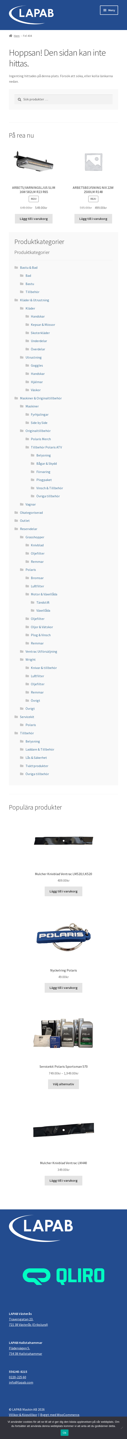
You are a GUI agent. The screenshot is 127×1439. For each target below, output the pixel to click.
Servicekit (27, 717)
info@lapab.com (21, 1382)
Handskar (38, 316)
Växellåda (43, 610)
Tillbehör (32, 292)
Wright (31, 659)
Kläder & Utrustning (34, 300)
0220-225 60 (17, 1377)
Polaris (31, 569)
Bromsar (37, 578)
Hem (17, 36)
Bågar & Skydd (46, 463)
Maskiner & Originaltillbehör (41, 398)
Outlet (25, 520)
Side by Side (39, 423)
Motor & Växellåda (44, 594)
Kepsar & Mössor (43, 324)
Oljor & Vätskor (42, 627)
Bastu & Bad (28, 267)
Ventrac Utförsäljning (41, 651)
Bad (28, 275)
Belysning (43, 455)
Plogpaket (44, 480)
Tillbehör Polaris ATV (46, 447)
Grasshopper (35, 537)
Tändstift (43, 602)
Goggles (37, 365)
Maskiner (32, 406)
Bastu (30, 284)
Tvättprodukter (37, 766)
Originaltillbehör (38, 431)
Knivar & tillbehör (44, 668)
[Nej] (122, 1428)
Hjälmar (37, 382)
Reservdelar (28, 529)
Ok (64, 1432)
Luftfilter (37, 586)
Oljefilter (37, 553)
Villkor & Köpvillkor (23, 1415)
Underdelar (39, 341)
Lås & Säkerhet (36, 757)
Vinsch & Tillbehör (49, 488)
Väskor (36, 390)
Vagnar (31, 504)
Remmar (37, 561)
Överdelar (38, 349)
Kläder (30, 308)
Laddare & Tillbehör (40, 749)
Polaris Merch (41, 439)
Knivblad (37, 545)
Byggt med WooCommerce (59, 1415)
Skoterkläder (40, 333)
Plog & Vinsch (41, 635)
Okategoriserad (31, 512)
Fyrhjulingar (40, 414)
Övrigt (35, 700)
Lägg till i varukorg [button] (34, 219)
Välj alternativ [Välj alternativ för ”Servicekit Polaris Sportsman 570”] (63, 1084)
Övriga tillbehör (48, 496)
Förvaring (43, 472)
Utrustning (34, 357)
